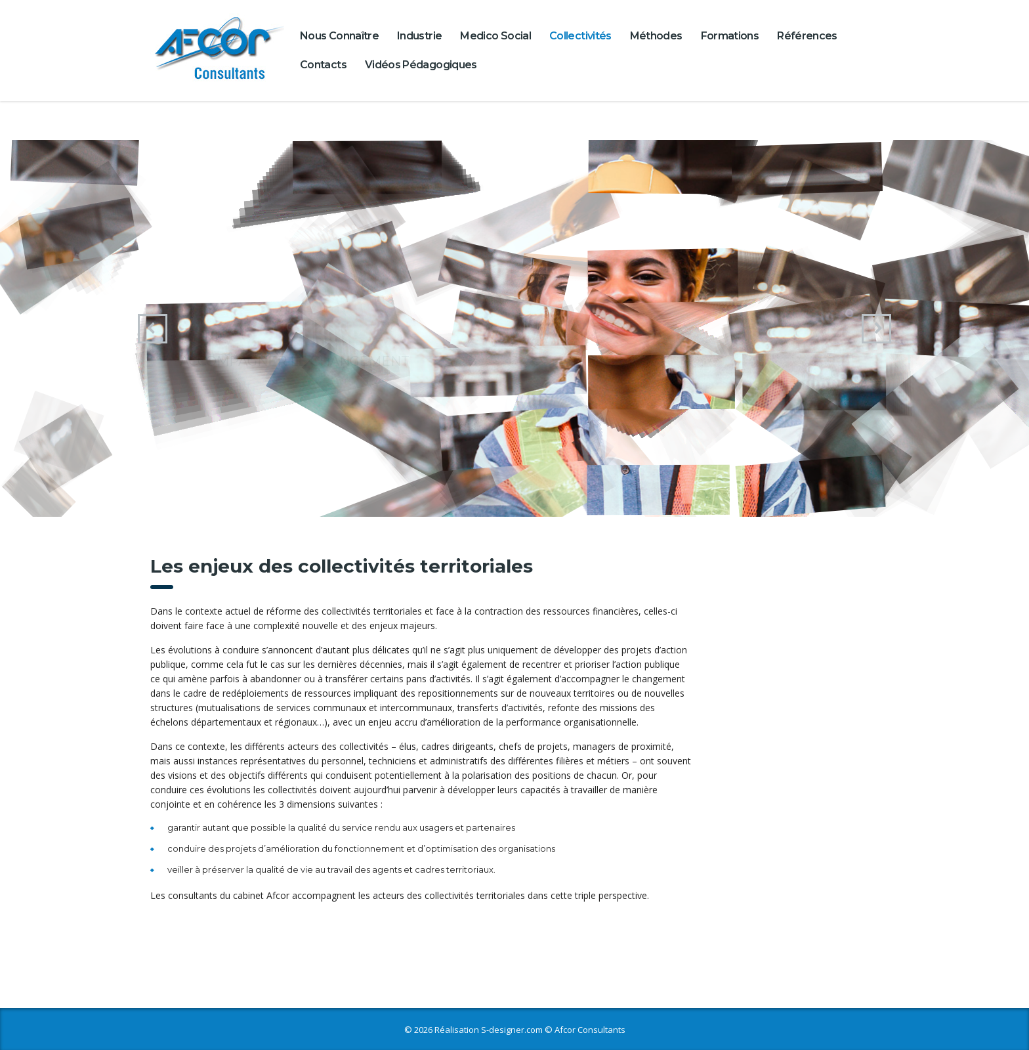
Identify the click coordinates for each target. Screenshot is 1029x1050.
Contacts (323, 64)
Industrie (419, 36)
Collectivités (580, 36)
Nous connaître (339, 36)
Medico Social (495, 36)
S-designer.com (512, 1030)
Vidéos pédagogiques (421, 64)
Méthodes (656, 36)
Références (807, 36)
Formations (730, 36)
